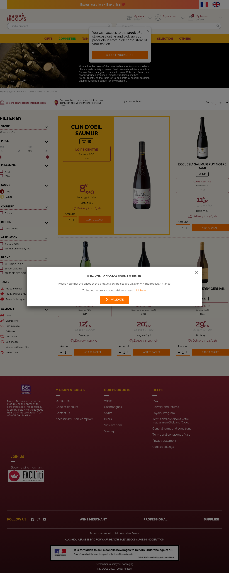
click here (140, 290)
